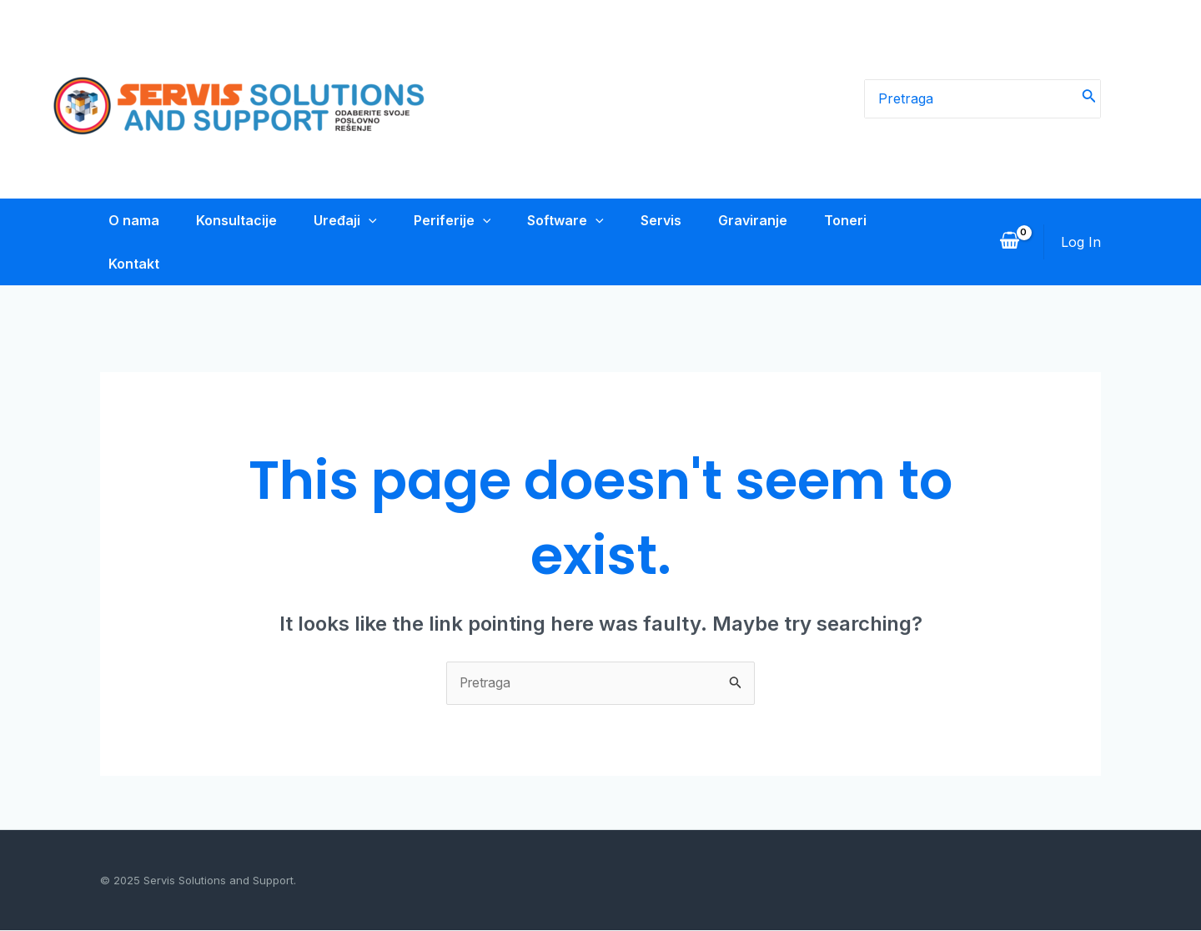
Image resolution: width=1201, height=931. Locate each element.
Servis (669, 220)
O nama (125, 220)
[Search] (1089, 99)
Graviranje (764, 220)
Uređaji (343, 220)
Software (570, 220)
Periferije (454, 220)
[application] (367, 220)
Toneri (860, 220)
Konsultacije (231, 220)
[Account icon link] (1081, 242)
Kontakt (125, 263)
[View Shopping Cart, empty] (1009, 242)
